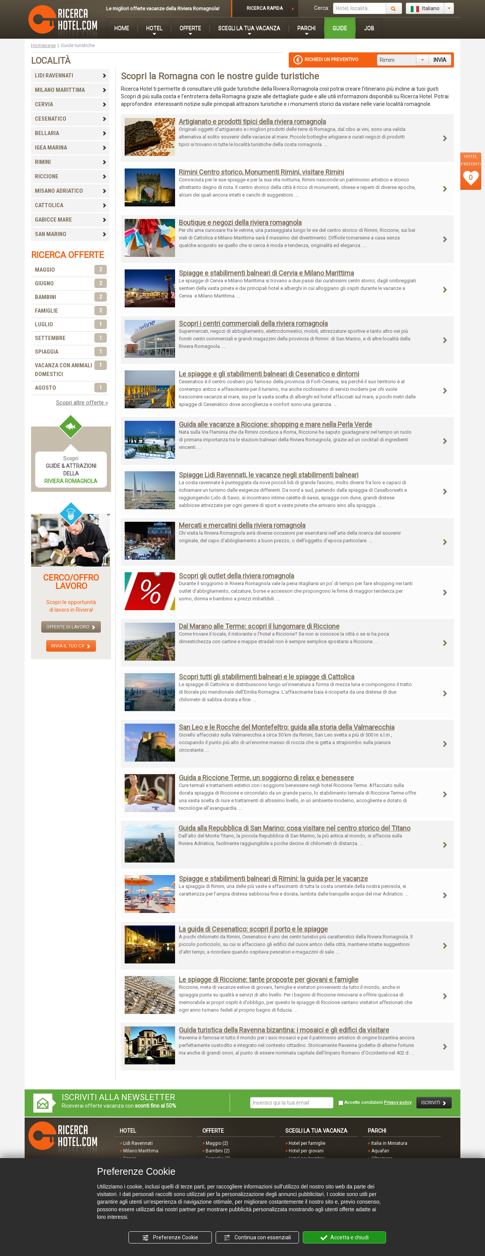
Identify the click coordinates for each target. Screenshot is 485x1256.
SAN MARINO (71, 234)
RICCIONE (71, 176)
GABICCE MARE (71, 219)
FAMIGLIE (71, 311)
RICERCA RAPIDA (265, 8)
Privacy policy (397, 1102)
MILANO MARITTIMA (71, 90)
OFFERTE (190, 28)
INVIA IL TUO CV (71, 646)
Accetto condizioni (374, 1102)
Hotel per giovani (306, 1151)
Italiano (425, 8)
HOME (121, 28)
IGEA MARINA (71, 147)
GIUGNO (71, 283)
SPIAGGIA (71, 352)
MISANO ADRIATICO (71, 190)
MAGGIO (71, 270)
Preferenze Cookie (170, 1237)
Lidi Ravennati (138, 1143)
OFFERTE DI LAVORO (71, 627)
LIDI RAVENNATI (71, 75)
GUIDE (340, 28)
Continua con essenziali (257, 1237)
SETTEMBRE (71, 338)
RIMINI (71, 162)
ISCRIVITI (434, 1103)
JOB (369, 28)
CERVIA (71, 104)
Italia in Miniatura (389, 1143)
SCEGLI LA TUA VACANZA (249, 28)
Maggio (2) (217, 1143)
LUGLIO (71, 324)
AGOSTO (71, 388)
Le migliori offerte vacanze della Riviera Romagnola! (162, 8)
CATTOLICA (71, 205)
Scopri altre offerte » (82, 402)
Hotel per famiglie (307, 1143)
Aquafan (380, 1151)
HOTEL (154, 28)
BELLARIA (71, 133)
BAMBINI (71, 297)
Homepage (43, 45)
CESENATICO (71, 118)
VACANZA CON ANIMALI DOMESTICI (71, 369)
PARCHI (306, 28)
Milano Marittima (140, 1151)
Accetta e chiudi (345, 1237)
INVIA (439, 60)
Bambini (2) (218, 1151)
